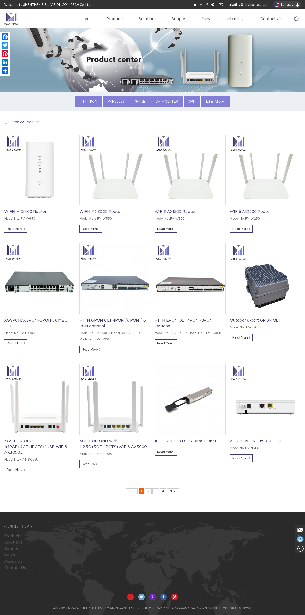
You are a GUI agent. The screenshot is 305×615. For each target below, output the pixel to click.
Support (179, 19)
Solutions (148, 19)
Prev (132, 491)
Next (173, 491)
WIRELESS (116, 101)
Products (115, 19)
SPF (192, 101)
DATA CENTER (167, 101)
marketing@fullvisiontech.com (247, 4)
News (207, 19)
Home (86, 19)
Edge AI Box (215, 101)
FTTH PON (88, 101)
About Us (236, 19)
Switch (140, 101)
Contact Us (271, 19)
